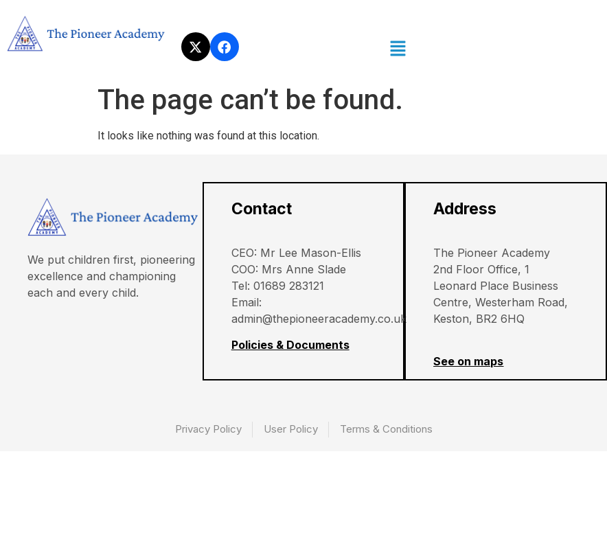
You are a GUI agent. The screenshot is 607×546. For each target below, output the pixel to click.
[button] (398, 49)
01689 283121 (289, 286)
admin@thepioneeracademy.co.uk (319, 319)
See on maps (469, 362)
